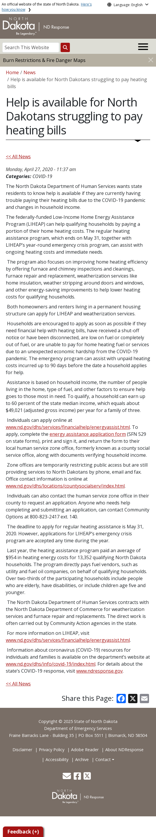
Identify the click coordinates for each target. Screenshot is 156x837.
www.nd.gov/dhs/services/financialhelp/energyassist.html (68, 427)
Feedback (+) (23, 831)
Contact (103, 759)
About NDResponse (124, 749)
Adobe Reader (85, 749)
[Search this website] (65, 47)
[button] (67, 777)
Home (12, 72)
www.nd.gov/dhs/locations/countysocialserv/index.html (65, 486)
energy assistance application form (88, 434)
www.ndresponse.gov (99, 671)
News (29, 72)
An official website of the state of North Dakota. (47, 7)
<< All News (18, 156)
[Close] (151, 60)
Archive (82, 759)
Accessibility (57, 759)
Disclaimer (22, 749)
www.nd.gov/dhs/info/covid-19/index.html (50, 664)
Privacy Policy (51, 749)
